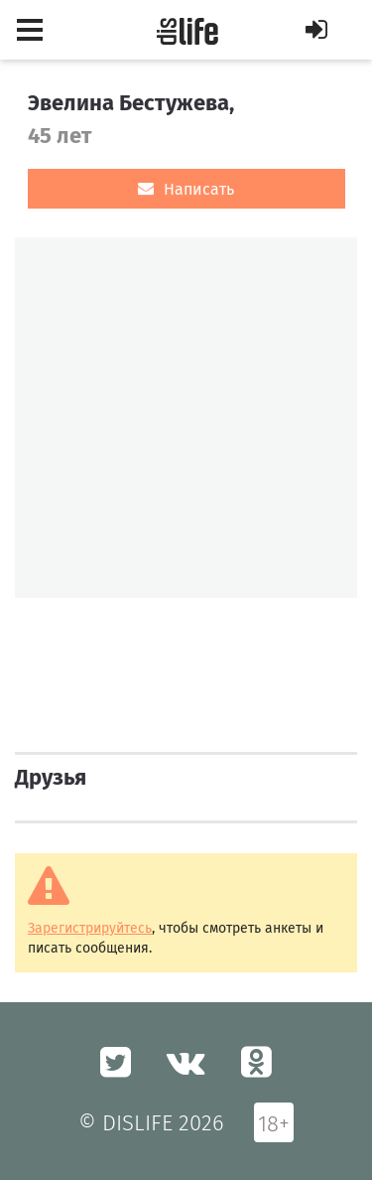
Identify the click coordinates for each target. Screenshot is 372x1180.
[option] (186, 417)
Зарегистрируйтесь (90, 928)
